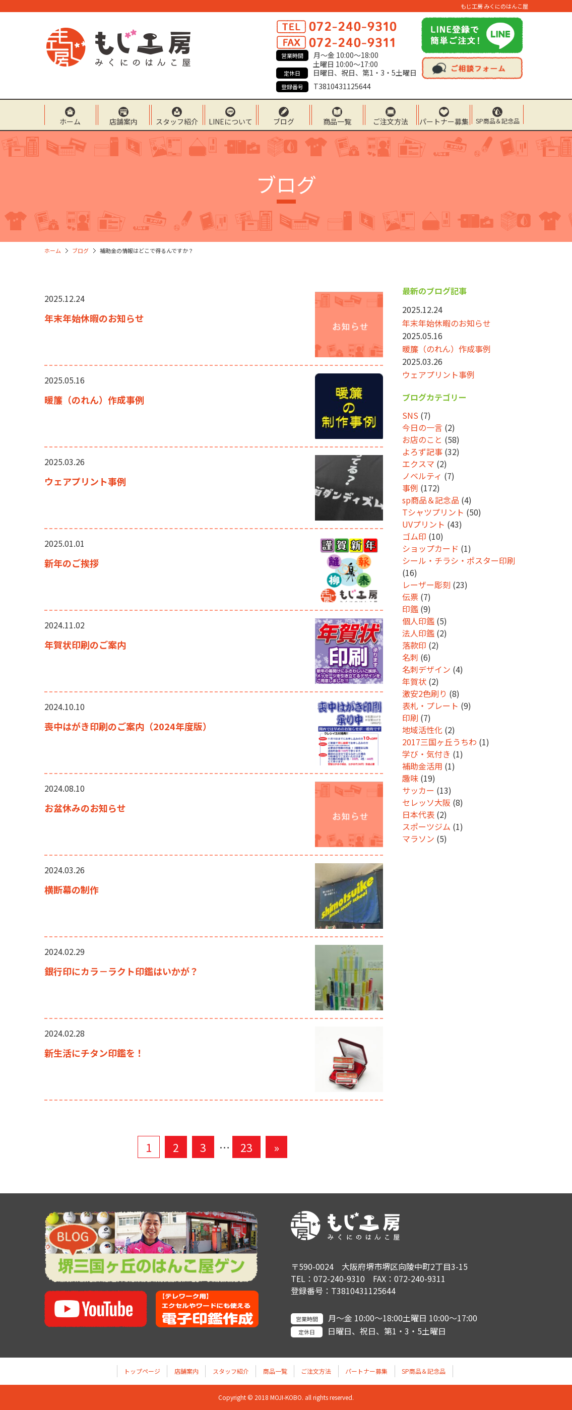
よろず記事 (422, 451)
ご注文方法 (390, 120)
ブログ (283, 120)
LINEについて (230, 120)
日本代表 (418, 814)
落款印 (414, 645)
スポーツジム (426, 826)
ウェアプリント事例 (85, 481)
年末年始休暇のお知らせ (94, 318)
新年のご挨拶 (71, 562)
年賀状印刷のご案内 (85, 644)
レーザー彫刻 (426, 585)
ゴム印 (414, 536)
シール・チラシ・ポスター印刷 (458, 560)
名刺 (410, 657)
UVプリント (423, 524)
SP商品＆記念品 (498, 120)
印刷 (410, 718)
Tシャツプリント (433, 512)
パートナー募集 (444, 120)
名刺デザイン (426, 669)
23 (246, 1147)
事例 (410, 488)
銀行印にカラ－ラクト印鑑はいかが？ (121, 971)
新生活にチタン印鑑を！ (94, 1052)
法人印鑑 (418, 633)
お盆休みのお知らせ (85, 807)
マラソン (418, 838)
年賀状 (414, 681)
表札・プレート (430, 705)
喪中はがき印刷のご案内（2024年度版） (128, 726)
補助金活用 (422, 766)
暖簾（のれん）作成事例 (94, 399)
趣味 (410, 778)
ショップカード (430, 548)
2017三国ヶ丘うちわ (439, 742)
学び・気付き (426, 754)
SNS (410, 415)
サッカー (418, 790)
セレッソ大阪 (426, 802)
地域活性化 (422, 730)
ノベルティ (422, 476)
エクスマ (418, 464)
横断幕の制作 (71, 889)
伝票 (410, 597)
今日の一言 (422, 427)
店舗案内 (123, 120)
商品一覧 (337, 120)
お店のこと (422, 439)
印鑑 (410, 609)
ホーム (70, 120)
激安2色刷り (424, 693)
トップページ (142, 1371)
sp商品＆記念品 (430, 500)
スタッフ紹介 (177, 120)
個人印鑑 (418, 621)
